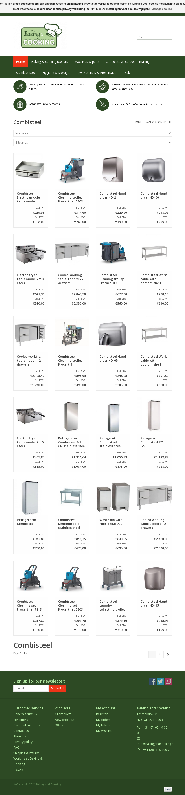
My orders (103, 719)
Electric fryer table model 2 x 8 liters (30, 279)
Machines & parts (86, 61)
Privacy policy (23, 742)
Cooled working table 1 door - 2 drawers (29, 360)
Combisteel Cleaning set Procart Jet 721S (29, 605)
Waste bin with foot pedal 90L (111, 522)
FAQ (16, 747)
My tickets (103, 725)
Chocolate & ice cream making (128, 61)
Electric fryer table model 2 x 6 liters (30, 442)
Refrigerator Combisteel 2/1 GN (152, 442)
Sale (128, 72)
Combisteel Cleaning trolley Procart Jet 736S (70, 197)
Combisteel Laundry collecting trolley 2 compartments (112, 605)
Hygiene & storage (56, 72)
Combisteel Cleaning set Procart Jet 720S (70, 605)
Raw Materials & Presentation (97, 72)
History (18, 769)
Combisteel (164, 122)
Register (102, 714)
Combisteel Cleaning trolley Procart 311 (70, 360)
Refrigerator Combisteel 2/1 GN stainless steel (72, 442)
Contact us (21, 730)
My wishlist (104, 730)
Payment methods (26, 725)
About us (19, 736)
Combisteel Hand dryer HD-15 (154, 603)
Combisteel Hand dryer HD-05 (112, 359)
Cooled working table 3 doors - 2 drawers (70, 279)
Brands (149, 122)
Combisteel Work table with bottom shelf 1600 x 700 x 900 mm (154, 279)
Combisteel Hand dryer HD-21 (112, 195)
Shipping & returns (26, 753)
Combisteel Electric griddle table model (28, 197)
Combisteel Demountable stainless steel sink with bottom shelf (71, 524)
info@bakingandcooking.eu (156, 744)
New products (65, 719)
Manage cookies (162, 9)
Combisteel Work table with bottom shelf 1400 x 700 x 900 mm (154, 360)
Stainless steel (26, 72)
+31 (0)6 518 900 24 (157, 749)
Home (20, 61)
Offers (59, 725)
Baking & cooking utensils (49, 61)
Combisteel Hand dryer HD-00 (154, 195)
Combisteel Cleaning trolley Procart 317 (111, 279)
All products (63, 714)
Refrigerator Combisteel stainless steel (110, 442)
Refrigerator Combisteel (26, 522)
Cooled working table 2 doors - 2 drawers (153, 524)
